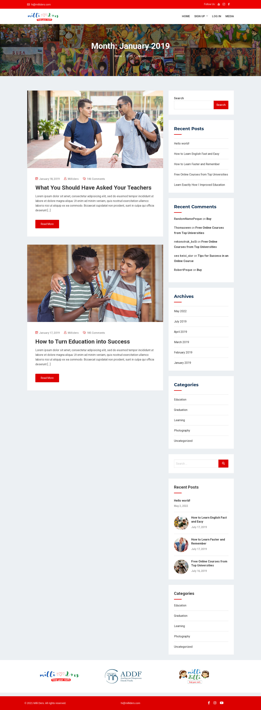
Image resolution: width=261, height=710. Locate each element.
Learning (179, 420)
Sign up (201, 16)
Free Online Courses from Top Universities (201, 174)
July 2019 (180, 321)
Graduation (180, 410)
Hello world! (181, 143)
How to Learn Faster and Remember (197, 164)
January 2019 (182, 363)
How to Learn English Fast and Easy (196, 154)
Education (180, 399)
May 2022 (180, 311)
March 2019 (181, 342)
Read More (47, 224)
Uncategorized (183, 441)
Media (229, 16)
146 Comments (96, 178)
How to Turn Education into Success (82, 341)
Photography (182, 430)
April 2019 (180, 332)
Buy (208, 219)
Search (179, 98)
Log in (216, 16)
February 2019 (183, 352)
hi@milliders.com (41, 4)
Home (186, 16)
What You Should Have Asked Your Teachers (93, 187)
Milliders (73, 178)
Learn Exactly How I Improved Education (199, 185)
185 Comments (96, 332)
